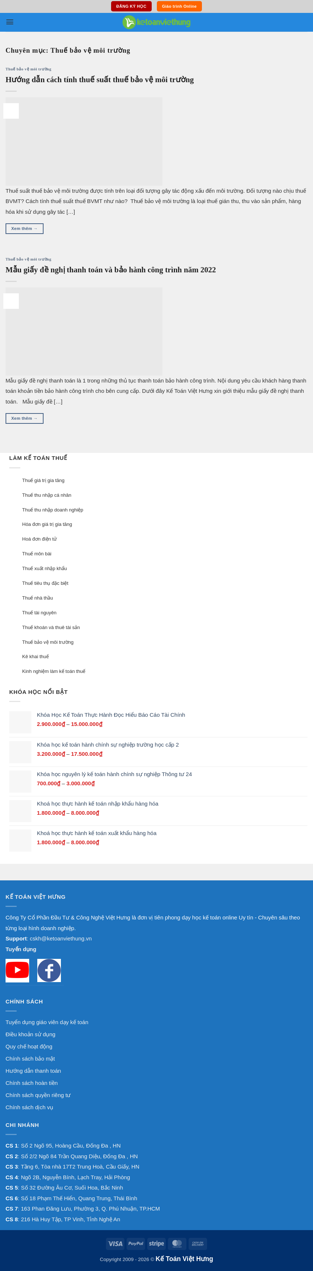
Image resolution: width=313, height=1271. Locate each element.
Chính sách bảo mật (30, 1058)
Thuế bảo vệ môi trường (28, 69)
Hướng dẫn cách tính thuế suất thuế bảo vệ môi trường (100, 79)
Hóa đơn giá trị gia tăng (47, 524)
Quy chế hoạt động (29, 1046)
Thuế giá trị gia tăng (43, 480)
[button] (10, 22)
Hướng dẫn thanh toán (33, 1071)
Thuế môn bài (36, 553)
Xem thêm (24, 228)
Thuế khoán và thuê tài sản (51, 627)
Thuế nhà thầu (37, 598)
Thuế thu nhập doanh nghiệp (52, 510)
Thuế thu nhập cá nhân (46, 495)
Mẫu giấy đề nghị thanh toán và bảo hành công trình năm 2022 (111, 269)
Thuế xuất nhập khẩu (44, 568)
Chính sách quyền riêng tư (38, 1095)
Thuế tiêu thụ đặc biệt (45, 583)
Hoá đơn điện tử (39, 539)
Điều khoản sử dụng (30, 1034)
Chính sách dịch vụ (29, 1107)
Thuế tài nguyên (39, 612)
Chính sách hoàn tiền (32, 1083)
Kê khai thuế (35, 656)
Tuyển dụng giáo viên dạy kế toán (47, 1022)
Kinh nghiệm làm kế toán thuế (53, 671)
